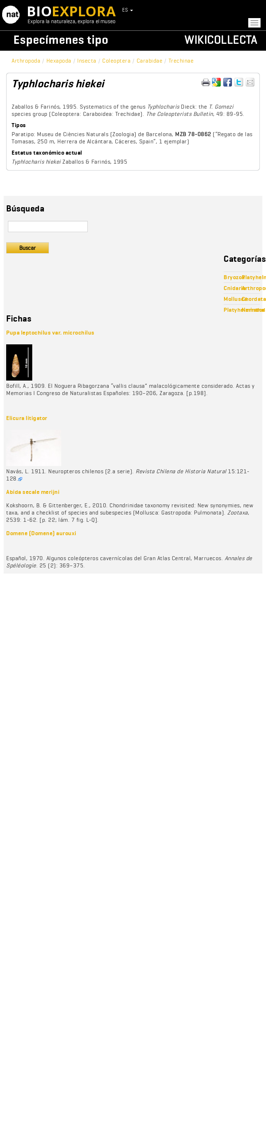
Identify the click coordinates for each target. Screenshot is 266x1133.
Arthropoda (26, 60)
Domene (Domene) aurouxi (41, 533)
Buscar (27, 247)
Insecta (86, 60)
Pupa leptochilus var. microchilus (50, 332)
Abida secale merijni (32, 491)
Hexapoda (58, 60)
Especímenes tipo (60, 39)
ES (127, 10)
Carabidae (150, 60)
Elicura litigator (26, 418)
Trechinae (181, 60)
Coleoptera (116, 60)
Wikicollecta (220, 40)
